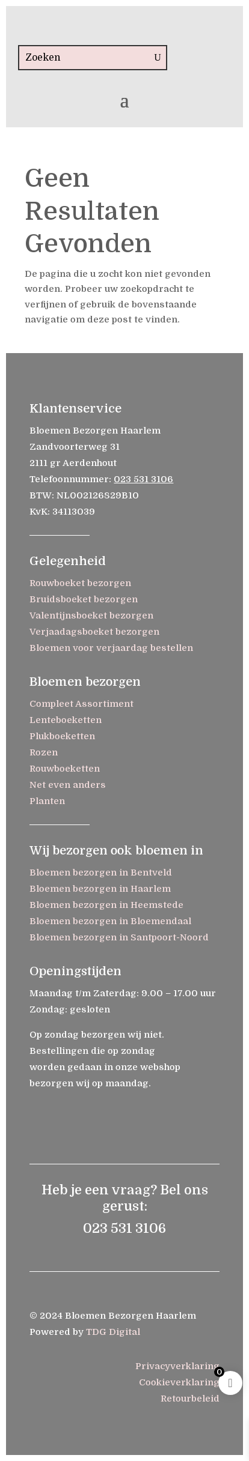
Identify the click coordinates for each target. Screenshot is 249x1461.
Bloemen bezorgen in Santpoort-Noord (119, 937)
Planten (47, 801)
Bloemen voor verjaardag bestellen (111, 648)
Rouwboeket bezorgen (80, 583)
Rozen (43, 752)
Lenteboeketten (65, 720)
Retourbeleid (190, 1398)
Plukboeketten (62, 736)
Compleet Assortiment (81, 703)
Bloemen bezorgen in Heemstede (106, 905)
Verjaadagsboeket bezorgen (94, 631)
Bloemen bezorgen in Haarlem (100, 888)
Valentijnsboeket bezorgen (91, 615)
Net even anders (67, 784)
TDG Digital (113, 1331)
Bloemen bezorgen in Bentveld (100, 872)
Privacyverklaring (177, 1366)
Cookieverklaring (179, 1382)
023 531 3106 (143, 479)
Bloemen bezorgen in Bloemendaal (110, 921)
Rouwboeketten (64, 768)
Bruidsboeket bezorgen (83, 599)
